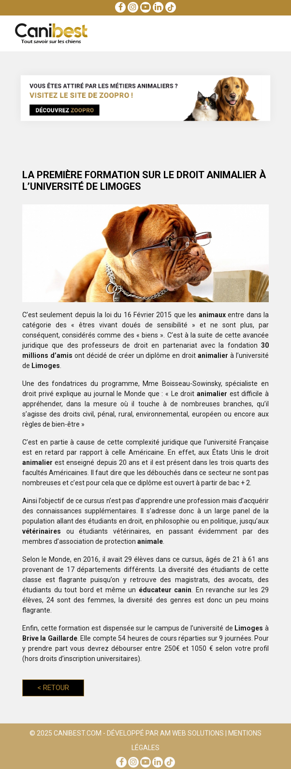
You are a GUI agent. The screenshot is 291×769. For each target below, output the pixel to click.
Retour (53, 687)
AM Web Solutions (192, 734)
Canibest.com (78, 734)
